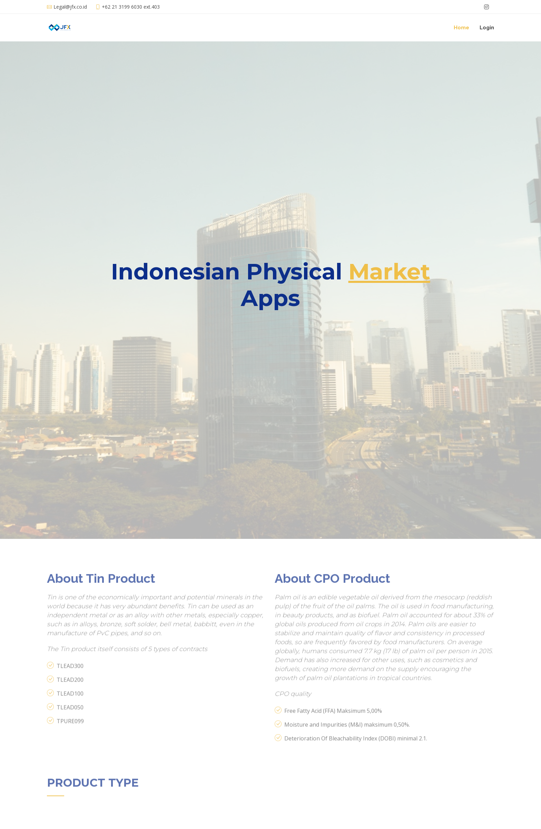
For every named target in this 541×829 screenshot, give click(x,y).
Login (487, 27)
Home (461, 27)
